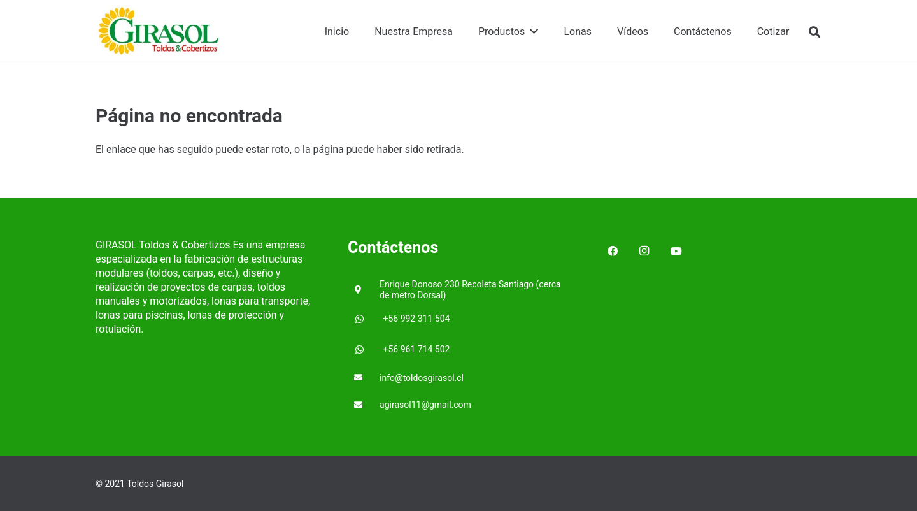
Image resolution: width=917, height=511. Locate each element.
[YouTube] (676, 251)
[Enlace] (160, 32)
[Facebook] (612, 251)
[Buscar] (814, 32)
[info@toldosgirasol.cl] (364, 378)
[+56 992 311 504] (365, 319)
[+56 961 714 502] (365, 350)
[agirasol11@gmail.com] (364, 405)
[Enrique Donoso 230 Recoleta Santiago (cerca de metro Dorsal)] (364, 290)
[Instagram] (644, 251)
